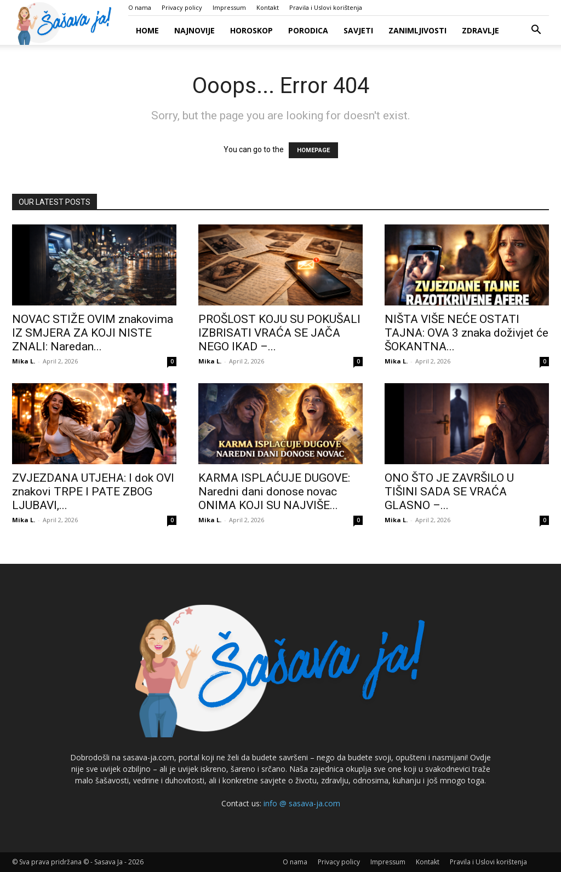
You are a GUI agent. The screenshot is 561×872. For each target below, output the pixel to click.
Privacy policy (182, 7)
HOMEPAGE (313, 150)
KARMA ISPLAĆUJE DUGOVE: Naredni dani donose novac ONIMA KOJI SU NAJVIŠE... (274, 491)
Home (147, 30)
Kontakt (267, 7)
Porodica (308, 30)
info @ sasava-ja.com (302, 803)
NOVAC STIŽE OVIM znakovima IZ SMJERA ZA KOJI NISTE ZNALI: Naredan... (92, 333)
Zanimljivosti (417, 30)
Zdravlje (480, 30)
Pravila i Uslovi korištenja (325, 7)
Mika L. (23, 361)
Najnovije (194, 30)
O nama (139, 7)
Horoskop (251, 30)
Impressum (229, 7)
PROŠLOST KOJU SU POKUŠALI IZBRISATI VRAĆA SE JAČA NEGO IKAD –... (279, 333)
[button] (536, 31)
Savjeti (358, 30)
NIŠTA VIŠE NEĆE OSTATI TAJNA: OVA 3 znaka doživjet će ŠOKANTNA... (466, 333)
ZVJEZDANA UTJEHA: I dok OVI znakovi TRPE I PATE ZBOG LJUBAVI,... (93, 491)
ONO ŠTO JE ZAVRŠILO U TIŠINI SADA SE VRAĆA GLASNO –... (449, 491)
